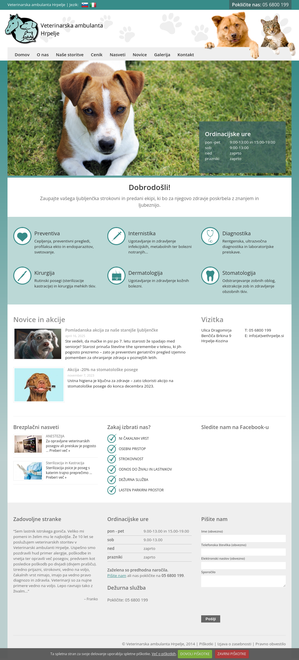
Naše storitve (70, 54)
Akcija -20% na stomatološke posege (103, 369)
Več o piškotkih (164, 653)
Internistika (142, 233)
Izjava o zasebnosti (234, 645)
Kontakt (185, 54)
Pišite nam (116, 575)
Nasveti (118, 54)
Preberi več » (59, 450)
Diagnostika (237, 233)
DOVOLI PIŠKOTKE (195, 653)
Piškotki (206, 645)
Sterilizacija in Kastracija (65, 462)
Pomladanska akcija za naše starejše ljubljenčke (111, 330)
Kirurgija (44, 272)
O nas (43, 54)
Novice (140, 54)
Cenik (96, 54)
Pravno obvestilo (270, 645)
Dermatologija (145, 272)
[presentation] (245, 601)
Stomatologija (239, 272)
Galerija (162, 54)
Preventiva (47, 233)
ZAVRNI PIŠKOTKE (232, 653)
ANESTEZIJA (55, 436)
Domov (22, 54)
